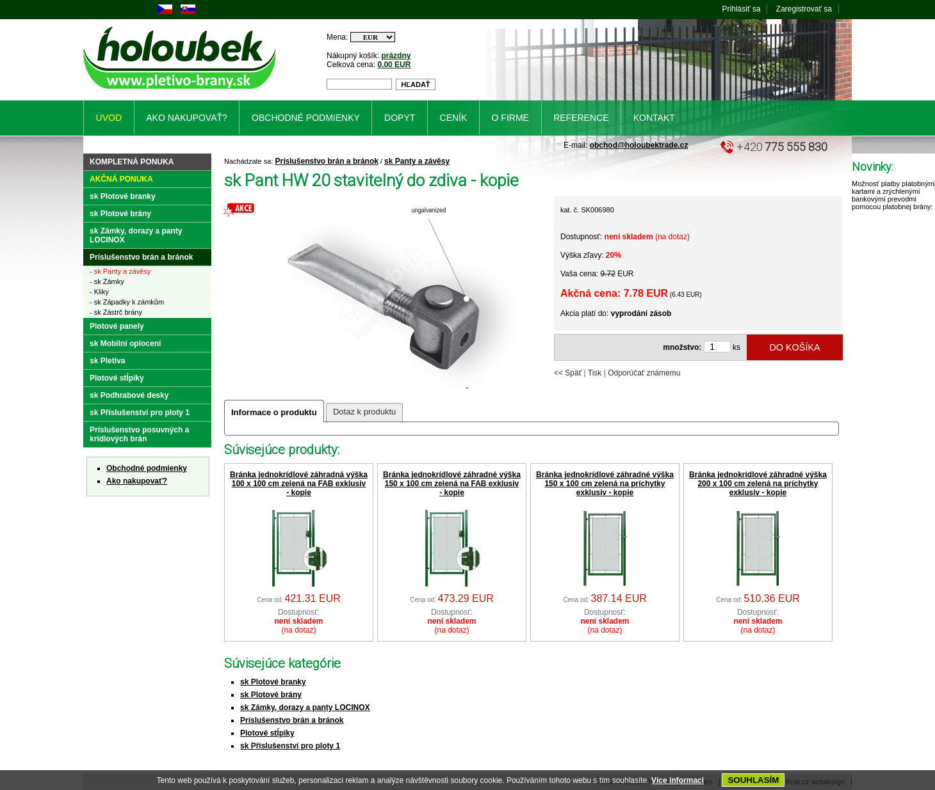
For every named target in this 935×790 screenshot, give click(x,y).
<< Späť (567, 372)
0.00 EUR (394, 64)
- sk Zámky (107, 281)
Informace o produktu (274, 412)
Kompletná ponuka (132, 161)
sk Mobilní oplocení (125, 343)
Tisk (595, 372)
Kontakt (654, 118)
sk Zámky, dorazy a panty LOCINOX (305, 707)
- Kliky (99, 292)
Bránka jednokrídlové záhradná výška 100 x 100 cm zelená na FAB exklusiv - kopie (299, 483)
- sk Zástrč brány (116, 312)
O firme (510, 118)
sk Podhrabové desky (129, 395)
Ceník (454, 118)
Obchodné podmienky (146, 468)
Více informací (677, 780)
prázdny (396, 55)
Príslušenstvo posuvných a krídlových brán (139, 434)
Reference (580, 118)
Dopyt (399, 118)
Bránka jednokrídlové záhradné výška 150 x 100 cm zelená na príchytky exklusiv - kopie (605, 483)
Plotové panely (117, 326)
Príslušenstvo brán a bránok (326, 161)
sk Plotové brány (271, 694)
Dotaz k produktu (364, 411)
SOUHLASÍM (753, 780)
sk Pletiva (107, 360)
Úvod (109, 118)
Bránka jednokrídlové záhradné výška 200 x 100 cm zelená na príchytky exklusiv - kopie (758, 483)
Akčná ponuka (121, 179)
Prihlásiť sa (741, 8)
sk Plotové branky (273, 681)
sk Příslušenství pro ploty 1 (290, 745)
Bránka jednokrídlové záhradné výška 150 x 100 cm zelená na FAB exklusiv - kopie (452, 483)
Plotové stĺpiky (267, 733)
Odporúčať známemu (644, 372)
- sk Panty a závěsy (120, 271)
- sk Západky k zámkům (127, 302)
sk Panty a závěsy (417, 161)
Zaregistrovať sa (804, 8)
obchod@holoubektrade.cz (639, 145)
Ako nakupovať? (136, 481)
